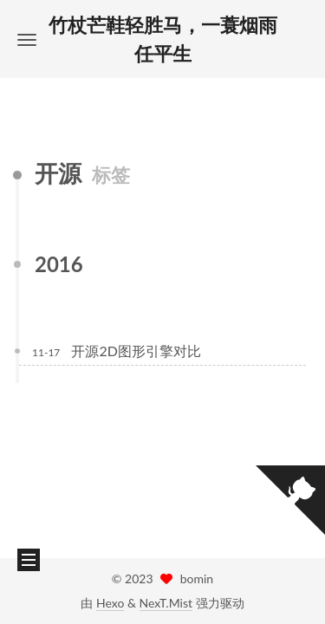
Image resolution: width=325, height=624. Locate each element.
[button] (27, 39)
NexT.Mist (166, 602)
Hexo (110, 602)
